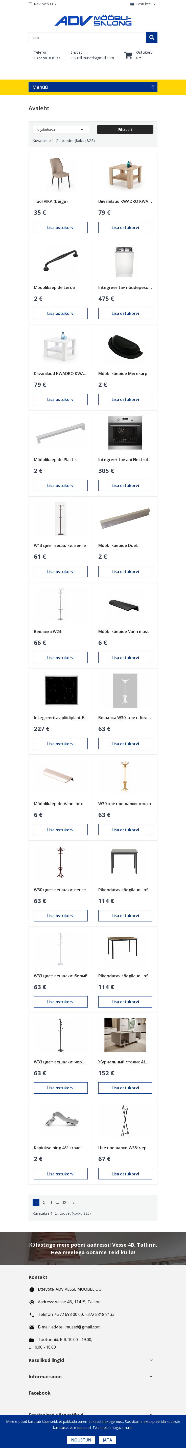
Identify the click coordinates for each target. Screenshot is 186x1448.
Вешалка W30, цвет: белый (125, 717)
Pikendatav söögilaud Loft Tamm (125, 976)
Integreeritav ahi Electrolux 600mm (125, 459)
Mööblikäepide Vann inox (58, 803)
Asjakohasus (61, 130)
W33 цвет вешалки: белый (60, 976)
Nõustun (81, 1440)
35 (64, 1202)
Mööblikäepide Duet (118, 545)
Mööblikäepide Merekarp (122, 373)
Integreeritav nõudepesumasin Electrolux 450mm (125, 287)
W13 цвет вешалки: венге (60, 545)
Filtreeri (125, 129)
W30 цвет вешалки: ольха (124, 803)
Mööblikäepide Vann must (123, 631)
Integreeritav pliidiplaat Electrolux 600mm (61, 717)
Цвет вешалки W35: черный (125, 1147)
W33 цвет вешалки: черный (61, 1062)
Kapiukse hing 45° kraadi (58, 1147)
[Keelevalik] (143, 4)
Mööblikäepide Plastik (55, 459)
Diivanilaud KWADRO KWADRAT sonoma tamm (125, 201)
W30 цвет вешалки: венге (60, 890)
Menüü (40, 87)
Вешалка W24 (47, 631)
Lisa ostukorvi (61, 227)
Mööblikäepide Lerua (54, 287)
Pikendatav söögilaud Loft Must (125, 890)
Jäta (107, 1440)
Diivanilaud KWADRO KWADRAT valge (61, 373)
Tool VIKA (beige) (51, 201)
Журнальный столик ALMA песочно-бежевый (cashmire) (125, 1062)
